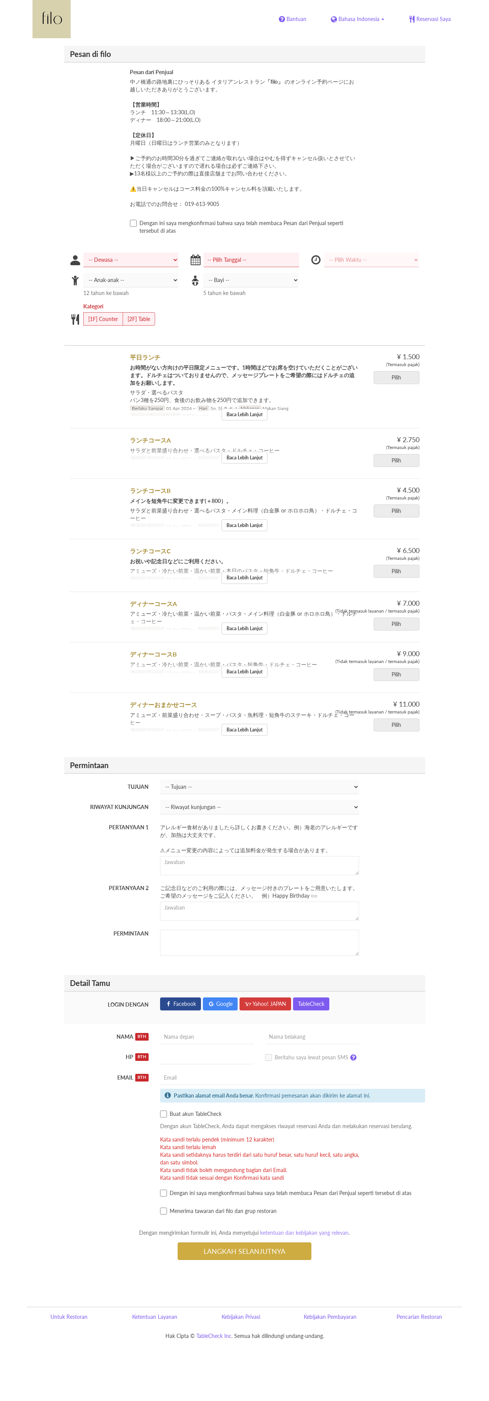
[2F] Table (136, 319)
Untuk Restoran (68, 1316)
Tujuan (138, 786)
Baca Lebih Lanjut (244, 414)
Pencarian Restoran (419, 1316)
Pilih (399, 377)
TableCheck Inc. (214, 1336)
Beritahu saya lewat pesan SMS (312, 1058)
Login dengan (128, 1004)
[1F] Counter (100, 319)
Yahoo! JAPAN (265, 1003)
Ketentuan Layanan (154, 1316)
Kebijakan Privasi (241, 1316)
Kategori (93, 306)
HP (137, 1057)
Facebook (180, 1003)
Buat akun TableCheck (191, 1114)
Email (133, 1078)
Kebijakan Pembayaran (330, 1316)
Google (220, 1003)
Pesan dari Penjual (151, 72)
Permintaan (131, 933)
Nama (133, 1037)
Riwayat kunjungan (119, 807)
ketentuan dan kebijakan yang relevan (304, 1232)
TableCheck (311, 1003)
